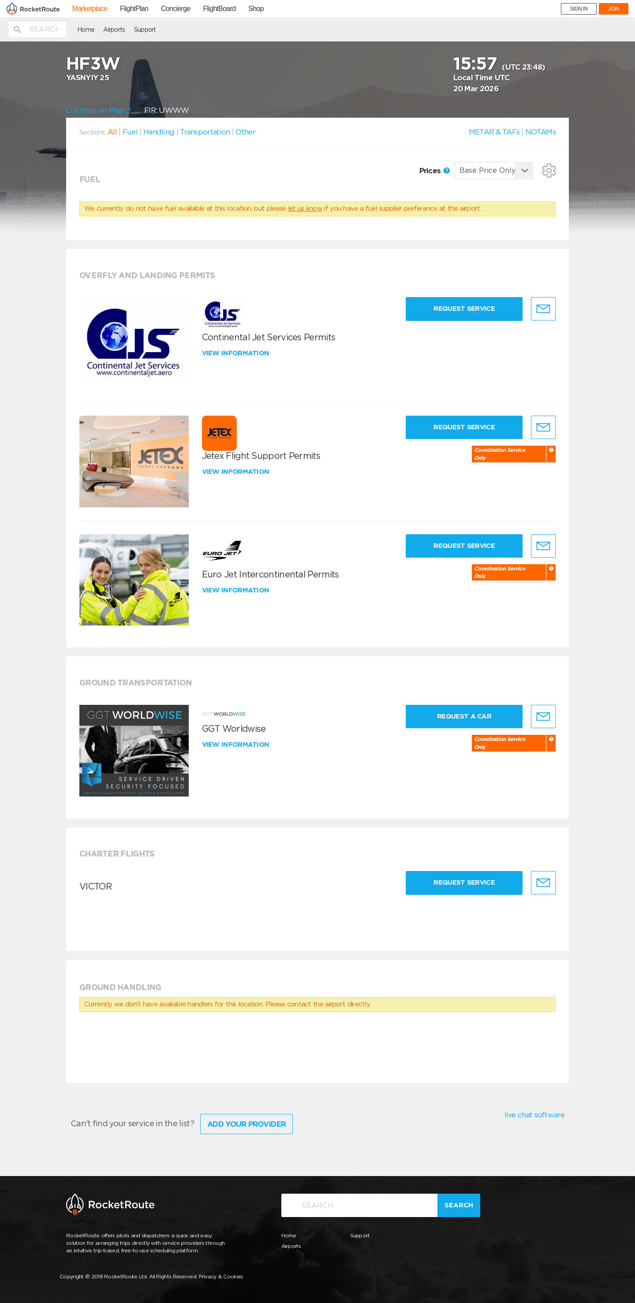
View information (236, 353)
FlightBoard (219, 8)
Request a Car (464, 716)
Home (85, 29)
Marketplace (89, 8)
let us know (305, 208)
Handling (158, 131)
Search (458, 1205)
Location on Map (98, 110)
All (112, 131)
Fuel (130, 131)
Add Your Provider (246, 1124)
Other (245, 131)
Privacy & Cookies (221, 1276)
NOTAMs (540, 131)
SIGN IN (579, 9)
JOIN (613, 9)
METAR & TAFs (494, 131)
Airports (114, 29)
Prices (434, 170)
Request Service (464, 309)
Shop (256, 8)
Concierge (175, 8)
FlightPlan (134, 8)
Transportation (205, 131)
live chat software (534, 1114)
